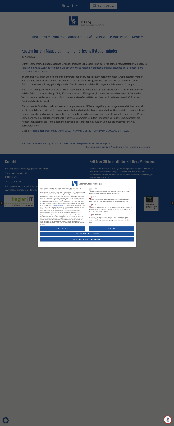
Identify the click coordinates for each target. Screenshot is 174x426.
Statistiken (94, 195)
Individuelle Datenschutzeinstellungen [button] (87, 238)
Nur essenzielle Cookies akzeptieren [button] (87, 232)
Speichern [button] (111, 227)
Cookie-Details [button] (79, 242)
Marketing (94, 203)
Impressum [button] (95, 242)
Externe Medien (95, 212)
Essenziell (94, 187)
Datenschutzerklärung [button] (88, 242)
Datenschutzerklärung (58, 203)
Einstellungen (67, 207)
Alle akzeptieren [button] (62, 227)
